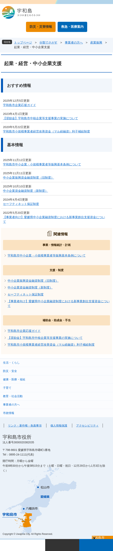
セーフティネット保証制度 (21, 204)
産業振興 (96, 42)
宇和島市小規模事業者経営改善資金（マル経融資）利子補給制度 (46, 131)
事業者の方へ (74, 42)
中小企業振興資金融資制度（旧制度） (28, 177)
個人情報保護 (58, 425)
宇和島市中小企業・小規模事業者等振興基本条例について (42, 164)
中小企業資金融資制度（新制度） (25, 190)
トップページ (23, 42)
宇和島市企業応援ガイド (19, 105)
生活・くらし (11, 362)
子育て (7, 387)
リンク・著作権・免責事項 (25, 425)
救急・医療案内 (72, 26)
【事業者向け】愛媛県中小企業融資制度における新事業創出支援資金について (54, 219)
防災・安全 (10, 371)
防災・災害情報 (41, 26)
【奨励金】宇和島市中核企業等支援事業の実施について (40, 118)
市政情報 (8, 413)
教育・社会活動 (13, 396)
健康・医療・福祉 (14, 379)
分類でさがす (48, 42)
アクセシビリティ (87, 425)
